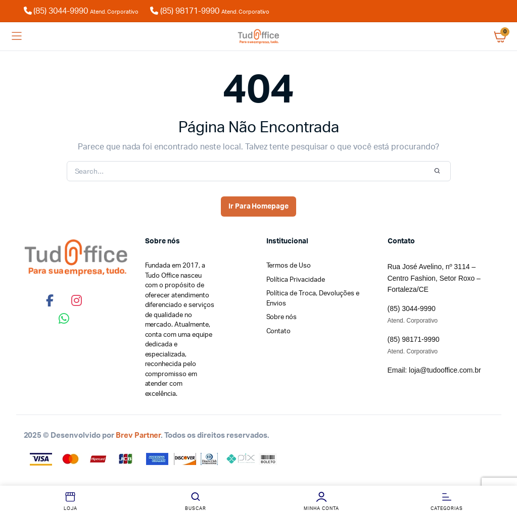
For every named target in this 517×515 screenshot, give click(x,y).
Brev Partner (138, 435)
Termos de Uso (288, 266)
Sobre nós (281, 317)
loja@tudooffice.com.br (445, 370)
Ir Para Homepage (258, 206)
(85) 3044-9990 (87, 11)
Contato (278, 331)
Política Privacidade (295, 280)
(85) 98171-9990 (209, 11)
